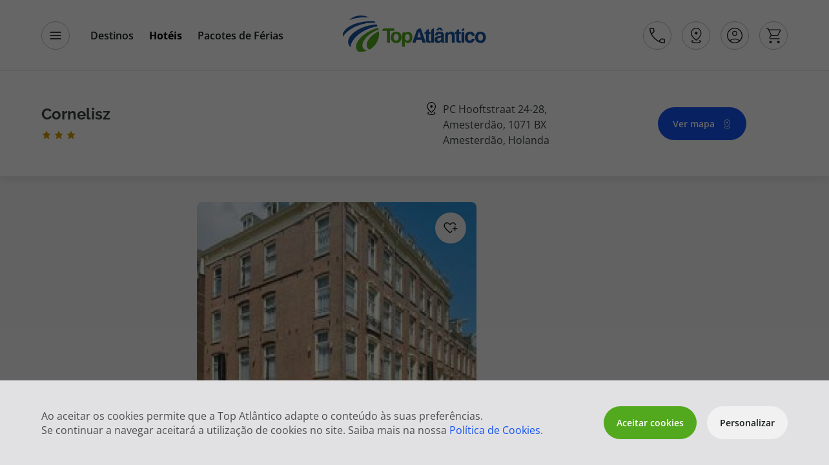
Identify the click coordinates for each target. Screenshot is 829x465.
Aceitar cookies (650, 423)
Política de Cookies (494, 430)
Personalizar (747, 423)
